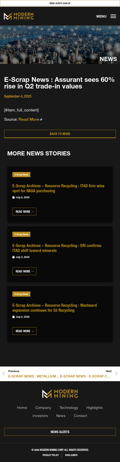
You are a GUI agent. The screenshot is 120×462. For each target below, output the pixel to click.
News (61, 415)
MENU (101, 16)
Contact (80, 415)
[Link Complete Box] (60, 194)
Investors (40, 415)
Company (43, 407)
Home (22, 407)
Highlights (94, 407)
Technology (69, 407)
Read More (29, 119)
